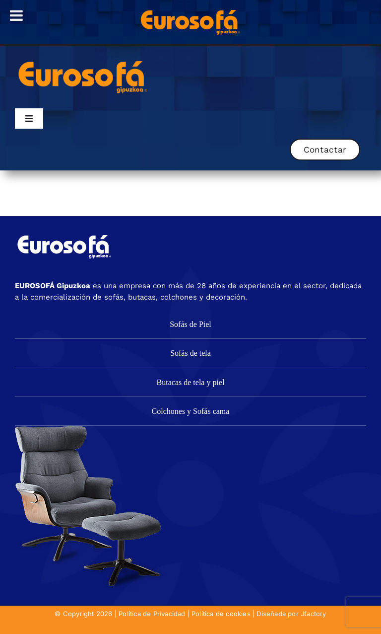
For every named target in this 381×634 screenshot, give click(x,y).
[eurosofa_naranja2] (83, 60)
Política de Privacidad (152, 614)
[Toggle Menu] (16, 15)
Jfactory (313, 614)
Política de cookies (221, 614)
